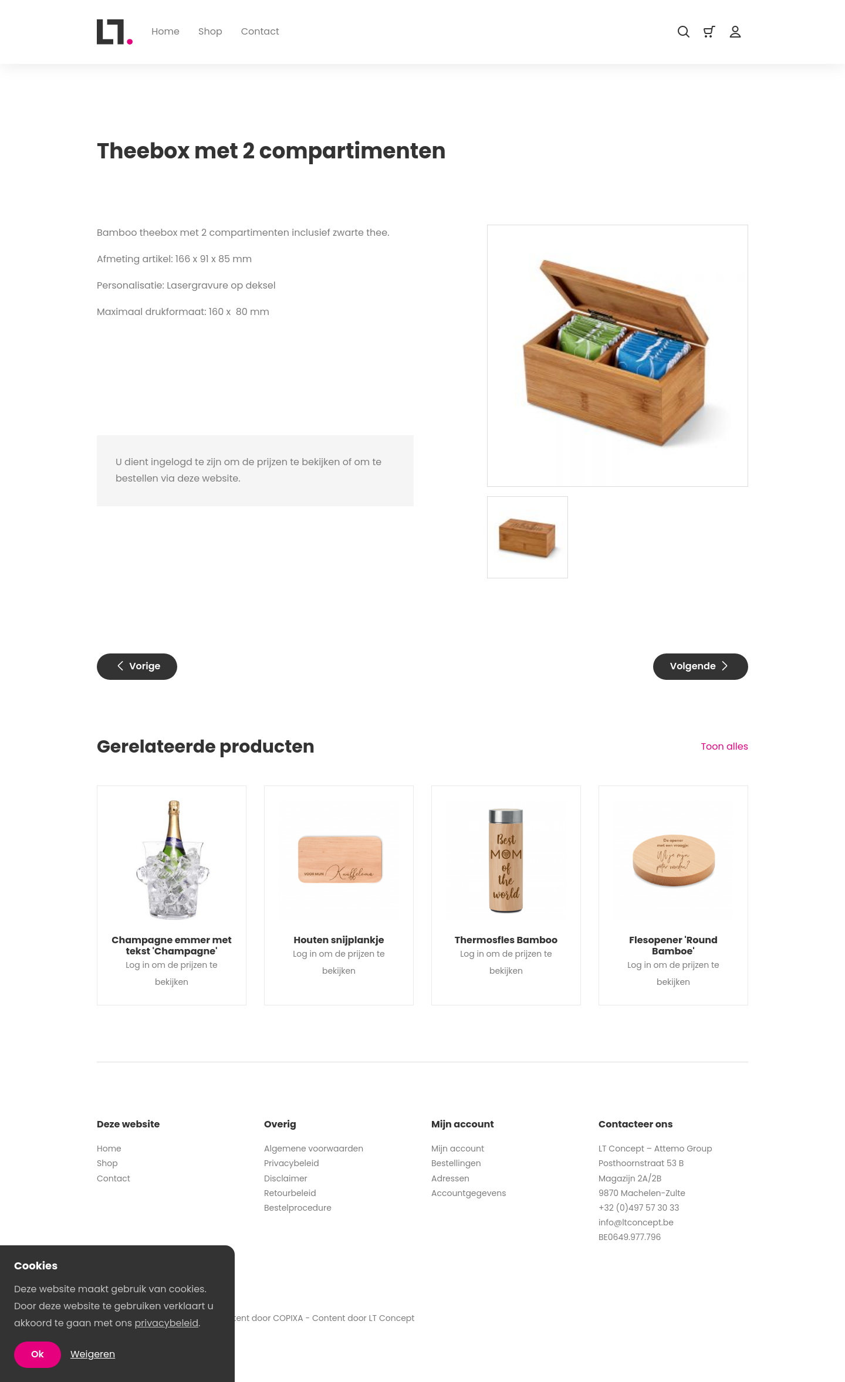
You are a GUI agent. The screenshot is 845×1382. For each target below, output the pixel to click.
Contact (260, 31)
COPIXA (288, 1318)
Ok (37, 1354)
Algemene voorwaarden (313, 1148)
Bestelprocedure (298, 1208)
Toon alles (724, 746)
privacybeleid (166, 1323)
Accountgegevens (468, 1193)
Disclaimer (285, 1178)
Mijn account (457, 1148)
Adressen (450, 1178)
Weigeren (92, 1354)
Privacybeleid (291, 1163)
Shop (210, 31)
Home (165, 31)
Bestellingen (456, 1163)
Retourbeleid (290, 1193)
